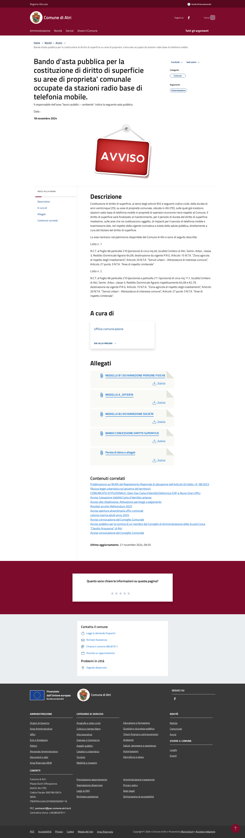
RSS (32, 831)
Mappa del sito (85, 831)
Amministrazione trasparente (139, 779)
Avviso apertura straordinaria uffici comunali (116, 511)
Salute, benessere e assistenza (139, 745)
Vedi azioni (193, 62)
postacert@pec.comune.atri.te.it (53, 808)
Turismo (81, 757)
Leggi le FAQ (83, 791)
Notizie (173, 723)
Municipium (187, 831)
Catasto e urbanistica (88, 751)
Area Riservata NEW (41, 763)
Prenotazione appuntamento (92, 779)
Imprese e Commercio (88, 740)
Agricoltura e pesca (133, 757)
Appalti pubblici (85, 746)
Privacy (59, 831)
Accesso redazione (205, 831)
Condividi (177, 62)
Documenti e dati (39, 757)
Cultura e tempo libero (89, 729)
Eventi (173, 756)
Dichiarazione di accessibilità (138, 796)
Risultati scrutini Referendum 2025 (111, 506)
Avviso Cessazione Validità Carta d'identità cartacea (120, 497)
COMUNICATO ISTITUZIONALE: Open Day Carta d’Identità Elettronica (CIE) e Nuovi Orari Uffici (145, 493)
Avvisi (59, 43)
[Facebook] (183, 17)
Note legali (129, 791)
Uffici (32, 734)
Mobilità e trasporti (87, 763)
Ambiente (128, 740)
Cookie (70, 831)
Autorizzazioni (130, 751)
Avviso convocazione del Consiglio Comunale (117, 519)
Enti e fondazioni (39, 740)
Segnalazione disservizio (90, 785)
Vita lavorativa (84, 734)
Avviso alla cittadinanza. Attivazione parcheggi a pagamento (125, 502)
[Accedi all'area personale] (199, 4)
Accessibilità (44, 831)
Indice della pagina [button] (46, 191)
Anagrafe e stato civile (89, 723)
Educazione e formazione (136, 723)
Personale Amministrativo (44, 751)
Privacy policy (130, 785)
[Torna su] (235, 828)
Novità (48, 43)
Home (37, 43)
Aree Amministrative (41, 729)
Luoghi (173, 750)
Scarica (158, 383)
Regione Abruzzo (39, 4)
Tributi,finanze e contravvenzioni (140, 734)
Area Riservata (105, 832)
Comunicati (176, 729)
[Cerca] (211, 17)
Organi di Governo (39, 723)
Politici (33, 746)
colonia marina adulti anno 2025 (109, 515)
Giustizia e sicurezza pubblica (138, 728)
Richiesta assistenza (87, 796)
